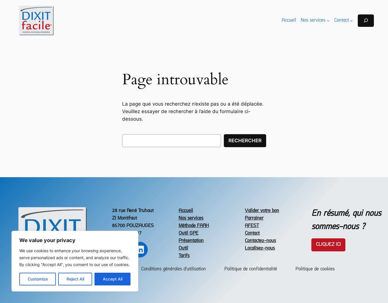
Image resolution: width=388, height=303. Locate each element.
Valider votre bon (262, 210)
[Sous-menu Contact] (351, 20)
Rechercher (245, 140)
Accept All (112, 278)
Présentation (191, 240)
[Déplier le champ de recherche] (366, 20)
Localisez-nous (260, 248)
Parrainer (254, 218)
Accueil (186, 210)
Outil (183, 248)
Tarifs (184, 255)
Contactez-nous (260, 240)
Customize (38, 278)
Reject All (75, 278)
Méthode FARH (194, 225)
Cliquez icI (328, 244)
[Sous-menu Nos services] (328, 20)
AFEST (252, 225)
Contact (252, 233)
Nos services (191, 218)
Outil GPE (188, 233)
